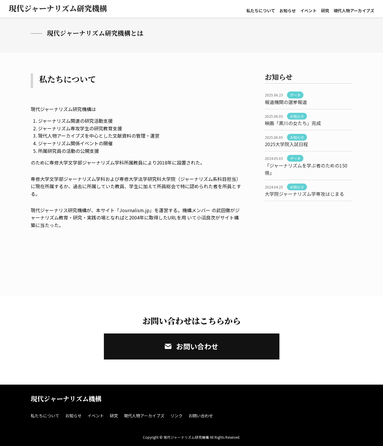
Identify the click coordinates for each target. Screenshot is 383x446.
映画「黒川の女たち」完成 (293, 123)
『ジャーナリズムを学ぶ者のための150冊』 (306, 169)
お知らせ (287, 10)
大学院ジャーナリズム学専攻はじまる (304, 193)
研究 (325, 10)
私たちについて (260, 10)
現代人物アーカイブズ (354, 10)
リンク (176, 416)
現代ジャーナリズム (58, 8)
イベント (308, 10)
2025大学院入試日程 (286, 144)
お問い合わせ (191, 346)
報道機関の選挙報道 (286, 102)
